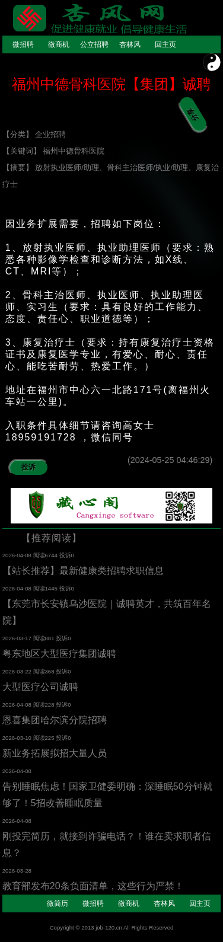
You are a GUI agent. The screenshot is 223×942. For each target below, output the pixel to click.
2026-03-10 (17, 738)
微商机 (58, 44)
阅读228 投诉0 (52, 704)
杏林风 (130, 44)
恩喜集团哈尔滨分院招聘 (54, 720)
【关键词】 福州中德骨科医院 (53, 150)
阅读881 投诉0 (52, 638)
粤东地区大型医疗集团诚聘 (59, 654)
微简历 (57, 903)
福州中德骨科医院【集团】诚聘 (111, 84)
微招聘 (23, 44)
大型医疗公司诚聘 (40, 687)
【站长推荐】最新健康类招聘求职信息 (83, 571)
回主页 (165, 44)
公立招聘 (94, 44)
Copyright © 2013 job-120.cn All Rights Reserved (112, 927)
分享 (191, 107)
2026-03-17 (17, 638)
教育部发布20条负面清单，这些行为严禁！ (93, 886)
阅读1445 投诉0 (53, 588)
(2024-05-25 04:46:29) (174, 460)
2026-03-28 (16, 870)
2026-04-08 (17, 555)
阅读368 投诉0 (52, 671)
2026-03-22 (17, 671)
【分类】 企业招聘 (34, 134)
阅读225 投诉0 (52, 738)
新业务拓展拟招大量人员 (54, 753)
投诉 (28, 467)
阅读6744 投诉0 (53, 555)
